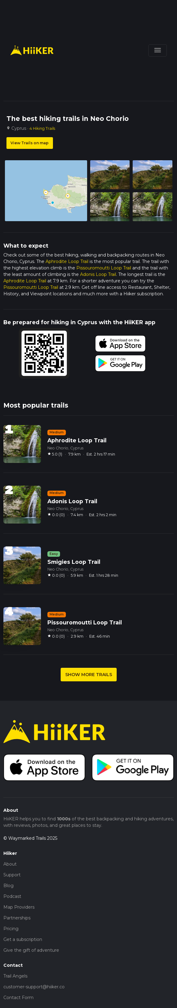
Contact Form (18, 997)
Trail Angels (15, 976)
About (10, 864)
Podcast (12, 896)
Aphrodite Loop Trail (67, 261)
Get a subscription (22, 939)
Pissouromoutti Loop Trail (103, 268)
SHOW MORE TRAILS (88, 674)
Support (12, 875)
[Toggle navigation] (157, 50)
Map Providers (18, 907)
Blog (8, 885)
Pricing (10, 928)
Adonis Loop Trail (98, 274)
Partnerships (16, 918)
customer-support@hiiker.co (34, 987)
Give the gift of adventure (31, 950)
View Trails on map (29, 143)
